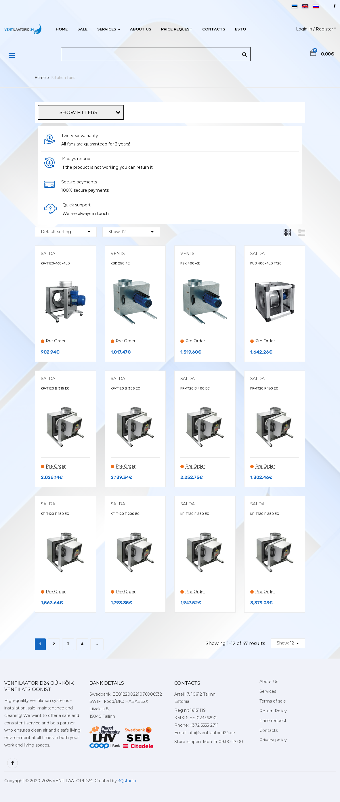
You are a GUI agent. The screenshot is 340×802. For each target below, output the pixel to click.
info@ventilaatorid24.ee (211, 732)
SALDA (48, 253)
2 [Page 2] (54, 644)
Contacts (213, 29)
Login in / (305, 29)
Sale (82, 29)
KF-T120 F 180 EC (55, 514)
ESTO (240, 29)
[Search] (244, 54)
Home (62, 29)
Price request (176, 29)
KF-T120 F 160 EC (264, 388)
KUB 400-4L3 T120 (266, 263)
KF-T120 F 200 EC (125, 514)
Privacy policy (273, 739)
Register (324, 29)
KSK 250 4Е (120, 263)
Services (108, 29)
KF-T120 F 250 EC (194, 514)
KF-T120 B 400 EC (195, 388)
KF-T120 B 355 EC (125, 388)
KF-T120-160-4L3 (55, 263)
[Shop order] (66, 232)
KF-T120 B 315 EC (55, 388)
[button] (313, 53)
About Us (140, 29)
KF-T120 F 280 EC (264, 514)
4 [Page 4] (82, 644)
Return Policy (273, 710)
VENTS (118, 253)
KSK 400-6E (190, 263)
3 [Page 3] (68, 644)
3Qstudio (127, 780)
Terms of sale (272, 701)
